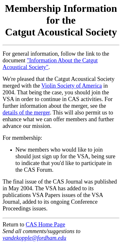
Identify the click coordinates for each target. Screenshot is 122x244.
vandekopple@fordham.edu (34, 238)
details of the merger (26, 112)
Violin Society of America (71, 86)
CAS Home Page (45, 224)
